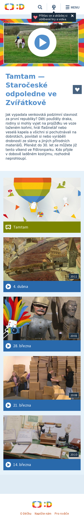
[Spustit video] (42, 42)
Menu (72, 7)
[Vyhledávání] (40, 7)
